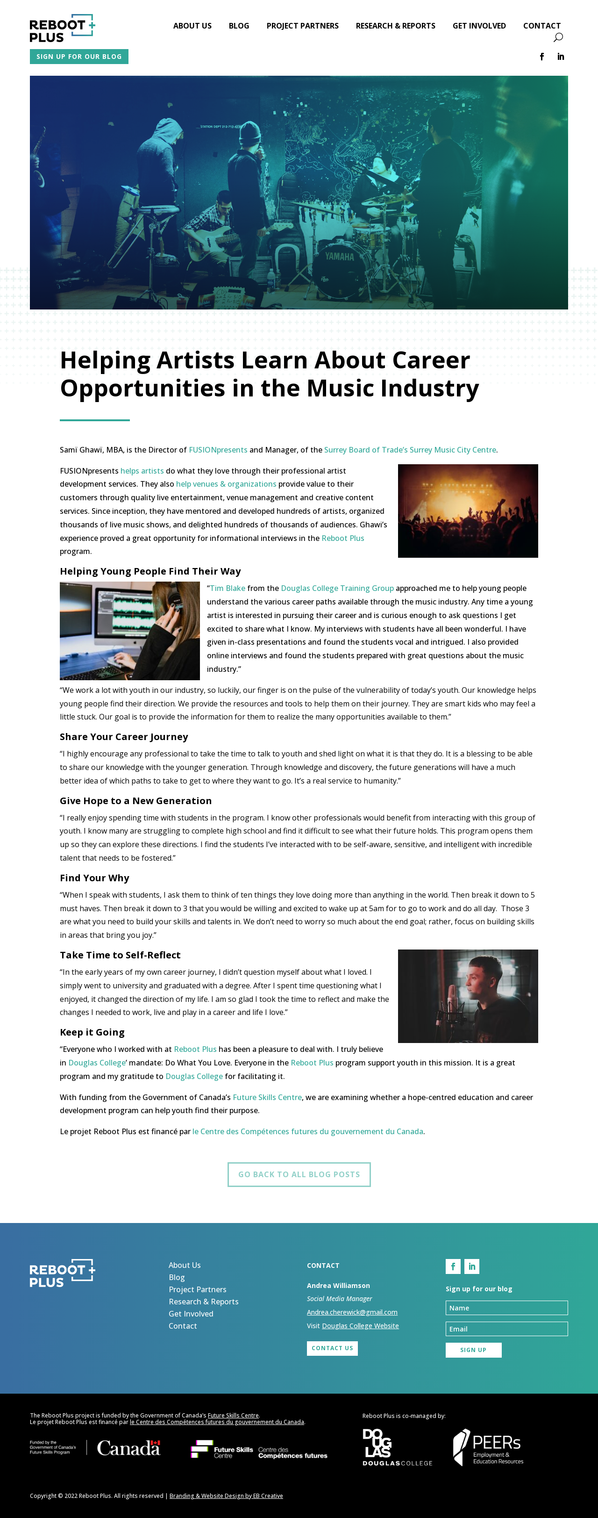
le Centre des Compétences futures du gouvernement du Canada (307, 1131)
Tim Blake (227, 588)
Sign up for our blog (79, 56)
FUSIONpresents (218, 450)
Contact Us (332, 1348)
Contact (542, 26)
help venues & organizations (227, 484)
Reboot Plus (342, 538)
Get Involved (479, 26)
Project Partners (303, 26)
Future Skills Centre (267, 1097)
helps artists (142, 471)
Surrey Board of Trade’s (366, 450)
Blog (239, 26)
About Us (192, 26)
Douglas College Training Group (337, 588)
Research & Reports (395, 26)
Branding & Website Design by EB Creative (226, 1496)
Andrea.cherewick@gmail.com (352, 1312)
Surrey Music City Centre (453, 450)
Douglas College (97, 1063)
